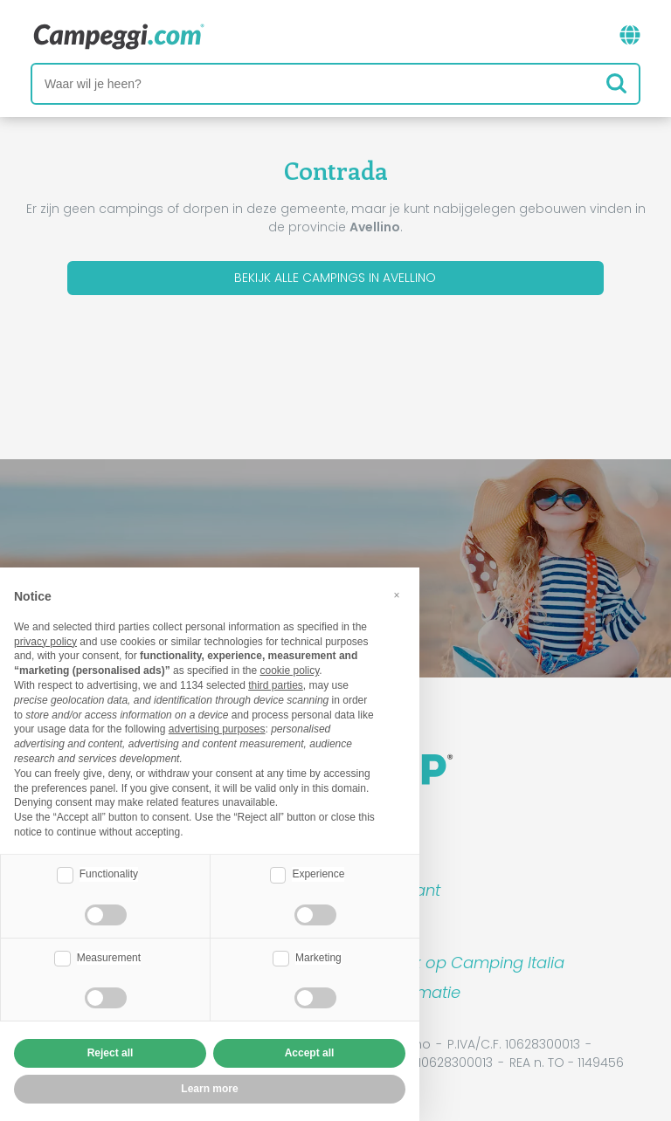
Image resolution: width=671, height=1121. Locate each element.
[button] (397, 595)
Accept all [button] (310, 1053)
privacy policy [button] (45, 642)
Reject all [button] (110, 1053)
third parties (275, 685)
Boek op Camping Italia (474, 962)
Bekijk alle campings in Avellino (335, 277)
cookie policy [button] (289, 670)
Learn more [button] (209, 1089)
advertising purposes (217, 729)
